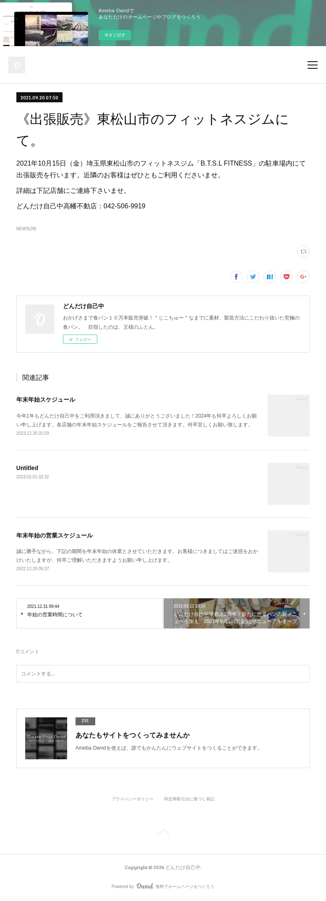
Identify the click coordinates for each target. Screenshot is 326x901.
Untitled (27, 468)
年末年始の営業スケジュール (54, 535)
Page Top (163, 833)
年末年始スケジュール (45, 399)
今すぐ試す (114, 35)
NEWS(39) (26, 228)
